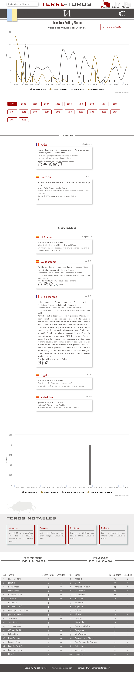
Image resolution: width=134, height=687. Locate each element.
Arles (44, 144)
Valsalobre (47, 397)
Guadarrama (48, 262)
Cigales (45, 375)
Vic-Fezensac (49, 297)
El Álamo (46, 237)
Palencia (46, 177)
